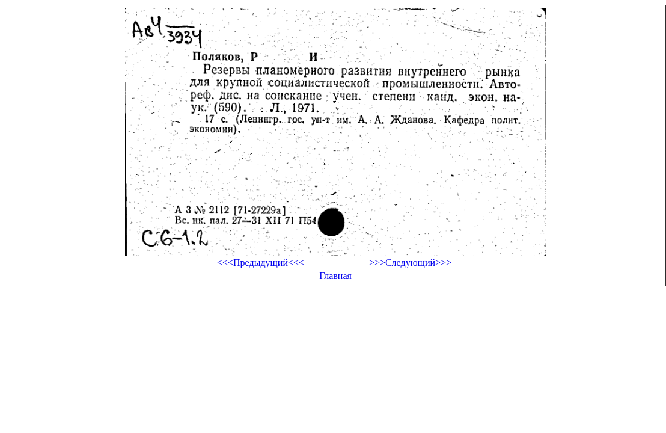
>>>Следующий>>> (410, 262)
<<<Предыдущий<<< (260, 262)
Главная (335, 276)
